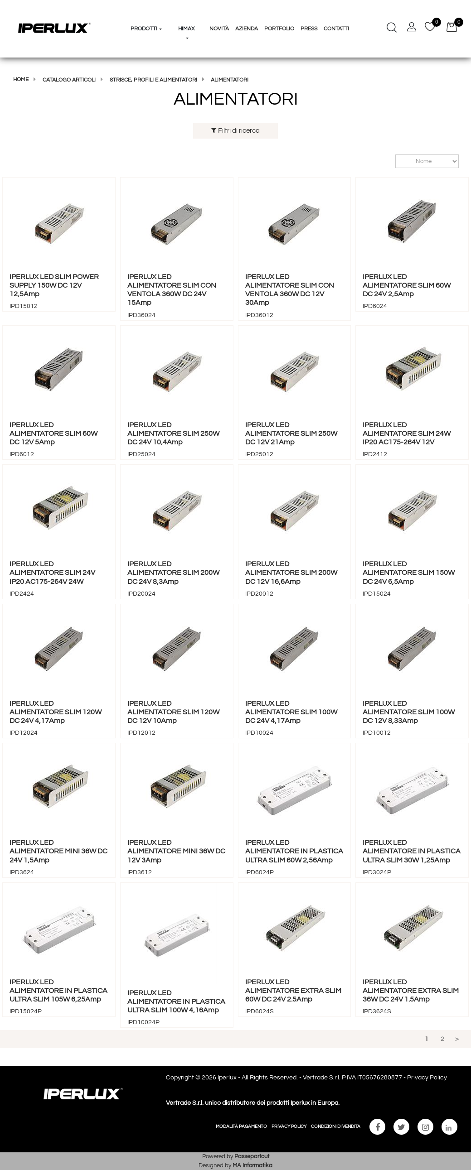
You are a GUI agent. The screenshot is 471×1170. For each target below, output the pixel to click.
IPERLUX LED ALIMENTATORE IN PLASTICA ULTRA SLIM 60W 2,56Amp (294, 851)
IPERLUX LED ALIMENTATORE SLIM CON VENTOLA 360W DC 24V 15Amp (171, 290)
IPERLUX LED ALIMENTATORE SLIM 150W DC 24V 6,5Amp (409, 572)
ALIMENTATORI (229, 80)
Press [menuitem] (309, 29)
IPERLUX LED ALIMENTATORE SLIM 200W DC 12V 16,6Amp (291, 572)
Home (21, 79)
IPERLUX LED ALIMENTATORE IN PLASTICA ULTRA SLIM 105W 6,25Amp (58, 990)
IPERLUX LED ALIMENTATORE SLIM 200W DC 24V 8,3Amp (173, 572)
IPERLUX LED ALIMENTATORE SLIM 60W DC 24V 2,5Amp (407, 285)
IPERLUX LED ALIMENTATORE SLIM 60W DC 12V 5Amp (53, 433)
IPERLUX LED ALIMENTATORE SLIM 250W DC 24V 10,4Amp (173, 433)
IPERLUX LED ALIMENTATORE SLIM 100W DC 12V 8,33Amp (409, 712)
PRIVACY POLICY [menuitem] (289, 1126)
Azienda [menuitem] (246, 29)
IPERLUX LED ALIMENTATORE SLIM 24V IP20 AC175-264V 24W (52, 572)
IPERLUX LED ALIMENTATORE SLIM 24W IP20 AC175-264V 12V (407, 433)
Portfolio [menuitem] (279, 29)
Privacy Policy (427, 1077)
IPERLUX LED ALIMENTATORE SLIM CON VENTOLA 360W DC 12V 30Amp (289, 290)
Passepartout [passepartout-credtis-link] (251, 1156)
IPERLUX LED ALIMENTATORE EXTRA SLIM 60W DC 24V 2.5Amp (293, 990)
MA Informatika (252, 1165)
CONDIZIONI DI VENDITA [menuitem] (335, 1126)
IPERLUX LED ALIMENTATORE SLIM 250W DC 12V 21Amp (291, 433)
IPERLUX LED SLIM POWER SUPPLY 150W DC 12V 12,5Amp (54, 285)
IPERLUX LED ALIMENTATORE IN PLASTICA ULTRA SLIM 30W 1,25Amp (412, 851)
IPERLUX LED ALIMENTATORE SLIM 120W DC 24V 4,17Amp (56, 712)
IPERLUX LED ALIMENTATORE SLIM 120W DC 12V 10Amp (173, 712)
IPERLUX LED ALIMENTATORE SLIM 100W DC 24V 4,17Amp (291, 712)
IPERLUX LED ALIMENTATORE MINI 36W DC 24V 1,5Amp (58, 851)
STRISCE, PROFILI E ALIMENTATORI (153, 80)
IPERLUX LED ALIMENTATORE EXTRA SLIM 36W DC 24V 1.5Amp (411, 990)
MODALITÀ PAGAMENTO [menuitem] (241, 1126)
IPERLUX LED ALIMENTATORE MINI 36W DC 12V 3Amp (176, 851)
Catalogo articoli (69, 80)
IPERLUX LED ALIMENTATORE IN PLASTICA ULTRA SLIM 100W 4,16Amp (176, 1001)
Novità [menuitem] (219, 29)
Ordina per (391, 161)
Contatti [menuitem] (336, 29)
